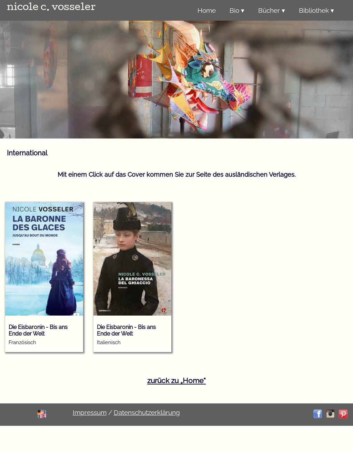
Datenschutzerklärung (147, 412)
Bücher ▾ (271, 10)
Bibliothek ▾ (316, 10)
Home (207, 10)
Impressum (90, 412)
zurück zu (176, 380)
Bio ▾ (237, 10)
